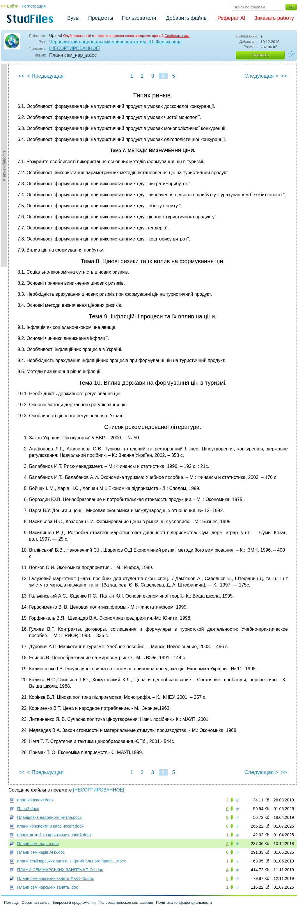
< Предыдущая (45, 76)
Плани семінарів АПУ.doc (41, 852)
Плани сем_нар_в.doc (38, 843)
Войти (12, 6)
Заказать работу (274, 18)
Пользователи (139, 18)
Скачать (260, 54)
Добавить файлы (186, 18)
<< (21, 76)
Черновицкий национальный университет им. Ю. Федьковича (115, 41)
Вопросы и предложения (74, 902)
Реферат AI (231, 18)
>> (284, 76)
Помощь (11, 902)
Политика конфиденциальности (184, 902)
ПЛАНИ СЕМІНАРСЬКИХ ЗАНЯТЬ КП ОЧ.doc (60, 869)
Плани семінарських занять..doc (47, 887)
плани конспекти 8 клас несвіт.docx (50, 826)
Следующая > (261, 76)
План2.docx (28, 808)
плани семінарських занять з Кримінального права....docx (71, 861)
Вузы (73, 18)
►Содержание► (4, 165)
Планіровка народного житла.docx (49, 817)
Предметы (100, 18)
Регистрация (34, 6)
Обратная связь (35, 902)
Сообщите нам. (176, 36)
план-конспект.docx (35, 800)
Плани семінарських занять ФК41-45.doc (55, 878)
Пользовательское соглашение (126, 902)
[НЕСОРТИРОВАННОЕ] (74, 48)
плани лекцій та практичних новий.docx (54, 835)
